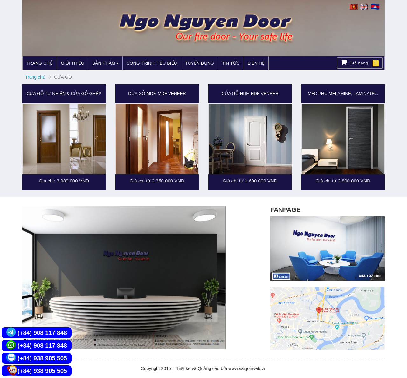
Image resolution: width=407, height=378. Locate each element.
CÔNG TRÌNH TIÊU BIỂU (152, 63)
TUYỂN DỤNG (199, 63)
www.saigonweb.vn (247, 368)
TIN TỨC (231, 63)
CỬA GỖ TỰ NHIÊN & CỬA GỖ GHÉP (63, 93)
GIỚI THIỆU (72, 63)
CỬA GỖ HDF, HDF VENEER (250, 93)
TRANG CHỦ (39, 63)
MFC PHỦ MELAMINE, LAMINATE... (343, 93)
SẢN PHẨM (105, 63)
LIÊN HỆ (256, 63)
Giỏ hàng (360, 62)
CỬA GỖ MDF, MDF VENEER (157, 93)
